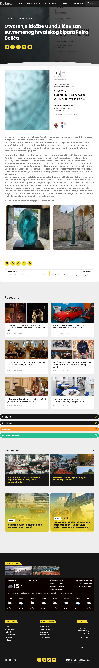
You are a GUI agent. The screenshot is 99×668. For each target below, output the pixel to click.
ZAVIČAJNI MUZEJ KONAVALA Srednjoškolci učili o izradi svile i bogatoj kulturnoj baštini (72, 364)
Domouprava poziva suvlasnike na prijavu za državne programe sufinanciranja (70, 480)
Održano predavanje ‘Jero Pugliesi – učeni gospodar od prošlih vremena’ (26, 400)
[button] (7, 47)
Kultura (29, 18)
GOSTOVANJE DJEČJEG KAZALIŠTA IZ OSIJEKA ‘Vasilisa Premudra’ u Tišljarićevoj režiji (26, 327)
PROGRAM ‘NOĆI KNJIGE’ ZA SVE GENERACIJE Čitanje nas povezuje (68, 400)
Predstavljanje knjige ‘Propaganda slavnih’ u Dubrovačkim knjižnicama (26, 363)
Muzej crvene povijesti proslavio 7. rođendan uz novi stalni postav (68, 326)
